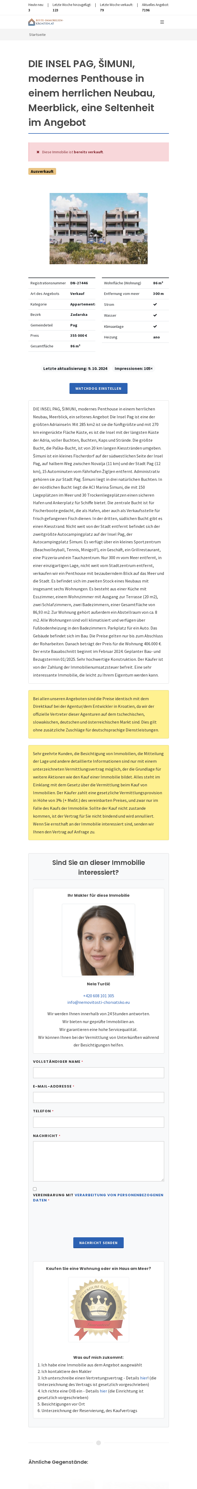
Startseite (37, 34)
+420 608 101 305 (98, 995)
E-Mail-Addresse (53, 1086)
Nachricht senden (98, 1242)
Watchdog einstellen (98, 388)
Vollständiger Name (58, 1061)
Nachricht (46, 1135)
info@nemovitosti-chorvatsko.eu (98, 1002)
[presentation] (98, 1220)
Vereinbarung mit (98, 1197)
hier (143, 1378)
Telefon (43, 1111)
